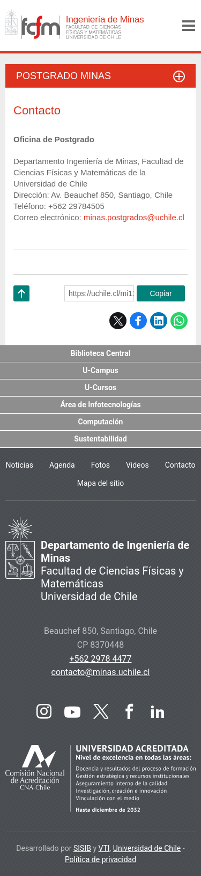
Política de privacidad (100, 859)
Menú (188, 25)
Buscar (163, 25)
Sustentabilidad (100, 439)
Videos (137, 465)
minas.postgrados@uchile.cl (134, 217)
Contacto (180, 465)
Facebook (138, 321)
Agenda (62, 465)
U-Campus (100, 370)
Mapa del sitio (100, 483)
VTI (104, 848)
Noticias (19, 465)
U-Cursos (100, 387)
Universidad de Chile (147, 848)
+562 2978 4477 (101, 659)
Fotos (100, 465)
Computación (100, 421)
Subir (21, 307)
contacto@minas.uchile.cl (100, 672)
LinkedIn (158, 320)
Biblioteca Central (101, 353)
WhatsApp (179, 320)
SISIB (82, 848)
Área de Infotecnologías (100, 404)
